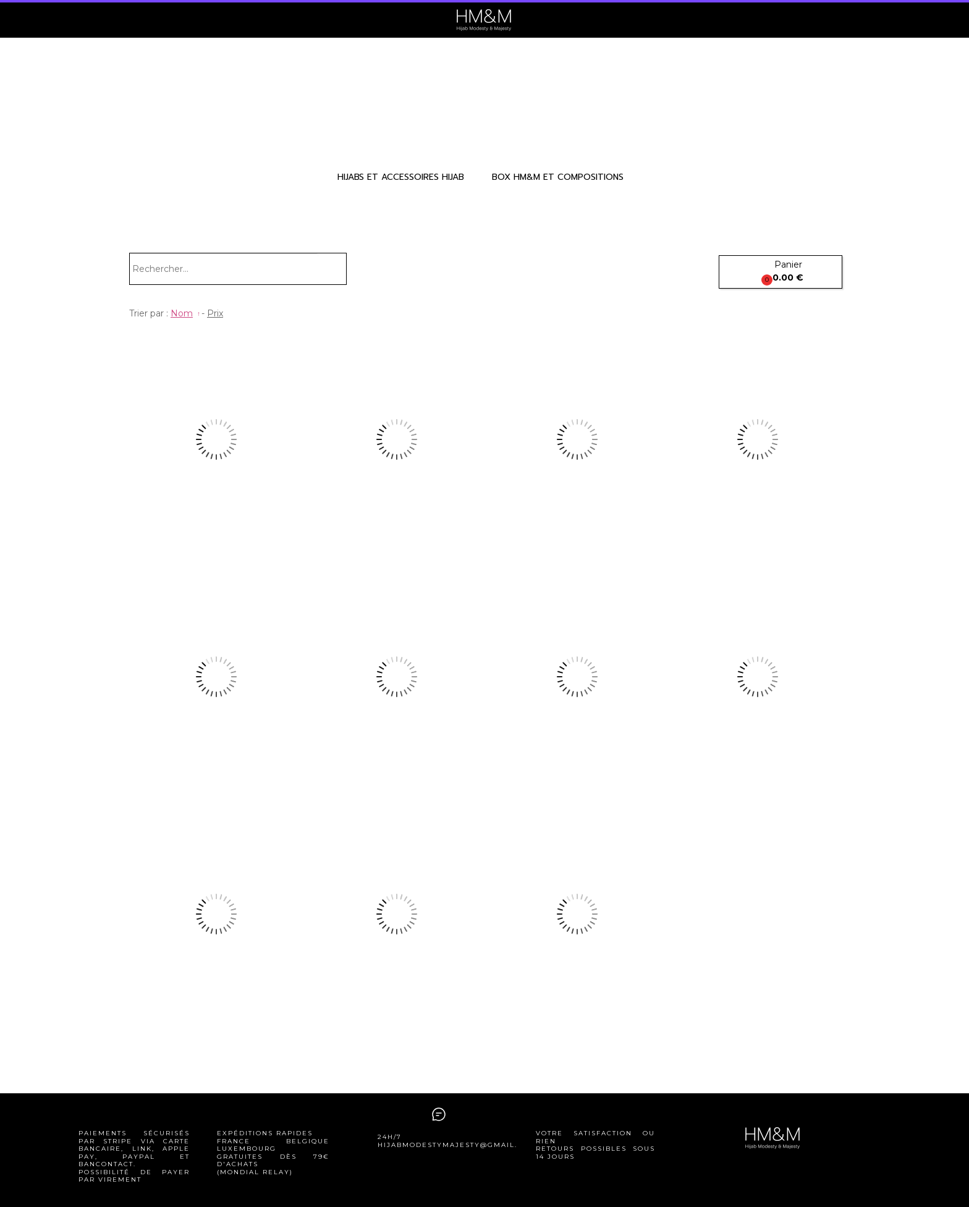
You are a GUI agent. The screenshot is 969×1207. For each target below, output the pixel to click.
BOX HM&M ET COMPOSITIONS (558, 177)
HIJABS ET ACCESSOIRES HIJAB (400, 177)
